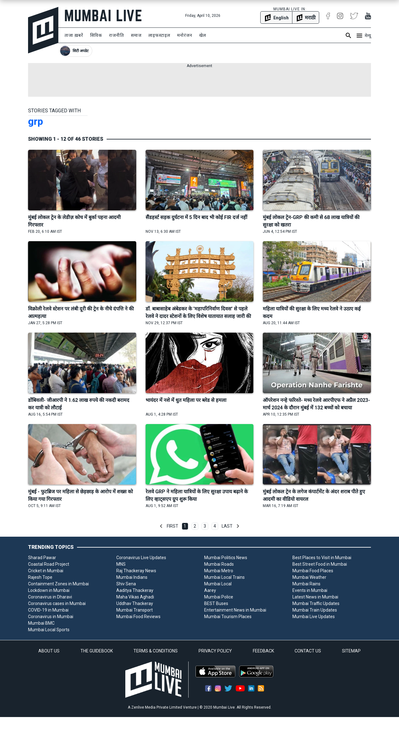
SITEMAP (351, 650)
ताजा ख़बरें (74, 35)
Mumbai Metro (218, 570)
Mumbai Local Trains (224, 577)
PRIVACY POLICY (215, 650)
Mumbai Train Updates (314, 610)
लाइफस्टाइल (159, 35)
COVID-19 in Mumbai (48, 610)
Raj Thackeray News (136, 570)
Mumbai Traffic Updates (315, 603)
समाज (136, 35)
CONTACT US (308, 650)
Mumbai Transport (134, 610)
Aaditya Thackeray (134, 590)
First (172, 526)
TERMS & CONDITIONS (155, 650)
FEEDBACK (263, 650)
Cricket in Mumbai (45, 570)
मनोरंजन (184, 35)
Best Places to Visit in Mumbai (321, 557)
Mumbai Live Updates (313, 616)
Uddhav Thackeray (134, 603)
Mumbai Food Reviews (138, 616)
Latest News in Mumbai (315, 596)
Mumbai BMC (41, 623)
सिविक (96, 35)
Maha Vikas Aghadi (135, 596)
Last (227, 526)
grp (35, 121)
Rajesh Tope (40, 577)
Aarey (210, 590)
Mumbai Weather (309, 577)
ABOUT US (49, 650)
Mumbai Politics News (225, 557)
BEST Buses (216, 603)
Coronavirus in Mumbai (50, 616)
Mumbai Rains (306, 583)
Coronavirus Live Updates (141, 557)
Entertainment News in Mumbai (235, 610)
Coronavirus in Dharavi (50, 596)
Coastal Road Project (48, 564)
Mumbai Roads (219, 564)
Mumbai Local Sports (49, 629)
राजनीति (116, 35)
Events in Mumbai (309, 590)
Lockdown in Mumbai (49, 590)
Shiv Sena (126, 583)
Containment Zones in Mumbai (58, 583)
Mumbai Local (218, 583)
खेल (202, 35)
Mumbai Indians (131, 577)
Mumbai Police (218, 596)
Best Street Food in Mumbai (319, 564)
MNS (121, 564)
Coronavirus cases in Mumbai (57, 603)
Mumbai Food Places (312, 570)
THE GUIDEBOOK (96, 650)
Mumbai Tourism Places (228, 616)
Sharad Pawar (42, 557)
